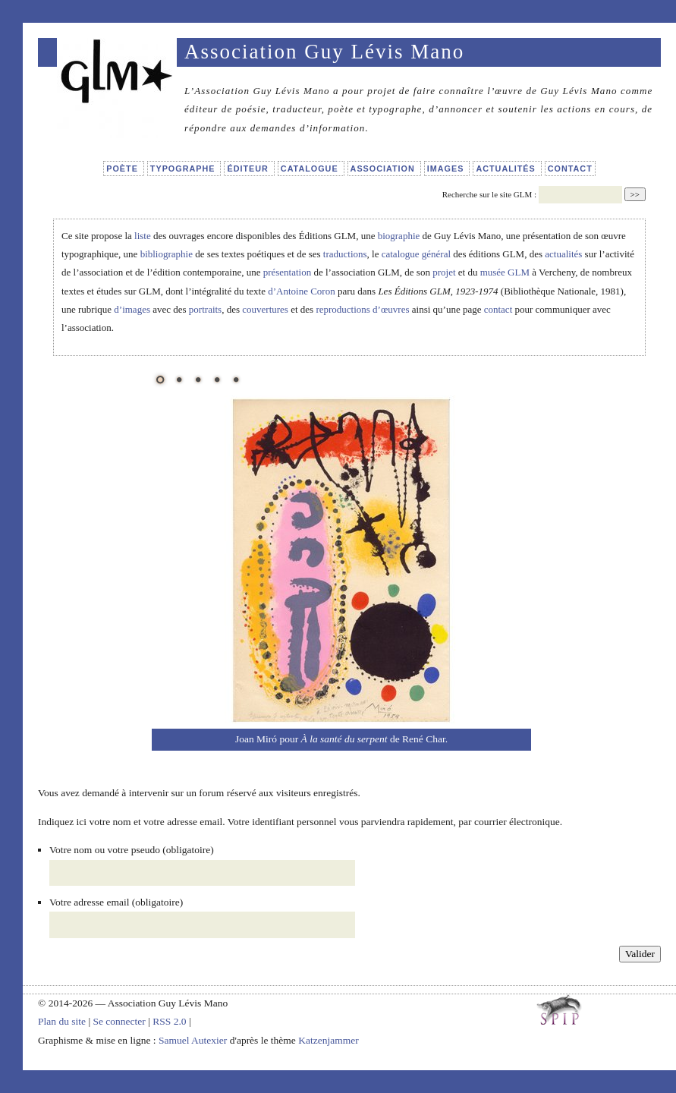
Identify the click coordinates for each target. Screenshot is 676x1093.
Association (384, 168)
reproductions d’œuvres (362, 309)
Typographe (184, 168)
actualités (563, 254)
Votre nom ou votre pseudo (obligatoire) (131, 849)
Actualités (507, 168)
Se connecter (119, 1021)
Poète (123, 168)
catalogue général (416, 254)
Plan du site (62, 1021)
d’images (132, 309)
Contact (570, 168)
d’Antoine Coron (301, 291)
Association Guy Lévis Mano (324, 51)
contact (498, 309)
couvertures (265, 309)
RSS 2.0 (169, 1021)
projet (443, 272)
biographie (399, 235)
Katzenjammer (328, 1040)
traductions (345, 254)
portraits (205, 309)
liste (142, 235)
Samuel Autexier (194, 1040)
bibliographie (166, 254)
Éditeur (249, 168)
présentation (287, 272)
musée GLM (505, 272)
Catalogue (311, 168)
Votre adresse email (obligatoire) (116, 902)
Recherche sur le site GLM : (489, 194)
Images (447, 168)
